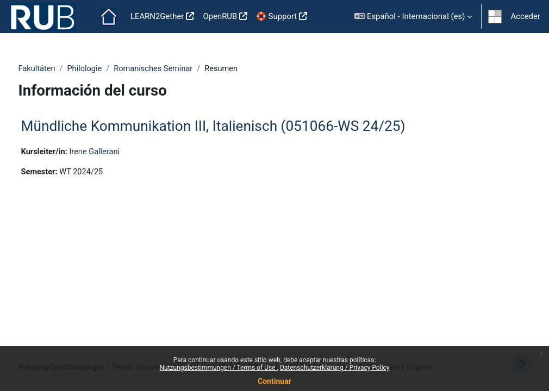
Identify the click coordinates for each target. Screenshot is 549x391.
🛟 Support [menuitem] (276, 16)
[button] (413, 16)
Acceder (525, 16)
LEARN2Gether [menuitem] (157, 16)
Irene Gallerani (116, 152)
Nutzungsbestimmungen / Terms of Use (218, 367)
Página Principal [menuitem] (108, 17)
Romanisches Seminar (176, 69)
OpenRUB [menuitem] (220, 16)
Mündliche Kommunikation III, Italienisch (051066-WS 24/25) (233, 126)
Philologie (106, 69)
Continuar (274, 381)
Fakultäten (58, 69)
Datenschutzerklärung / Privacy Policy (335, 367)
